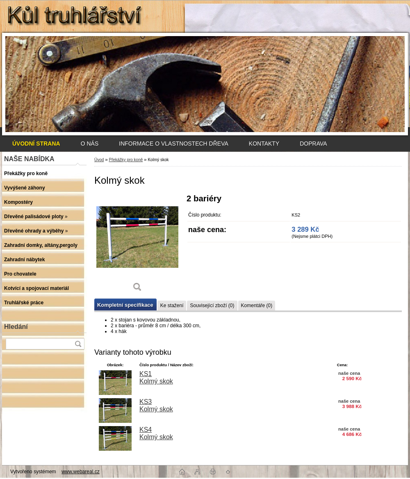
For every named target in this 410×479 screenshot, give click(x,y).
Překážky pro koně (126, 159)
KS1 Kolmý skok (156, 377)
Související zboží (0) (212, 305)
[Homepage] (36, 143)
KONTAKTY (264, 143)
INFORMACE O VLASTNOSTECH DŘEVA (173, 143)
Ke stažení (172, 305)
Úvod (99, 159)
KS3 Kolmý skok (156, 405)
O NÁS (90, 143)
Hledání (16, 326)
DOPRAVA (313, 143)
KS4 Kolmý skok (156, 433)
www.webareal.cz (80, 471)
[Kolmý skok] (137, 245)
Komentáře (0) (257, 305)
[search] (78, 344)
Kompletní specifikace (125, 305)
